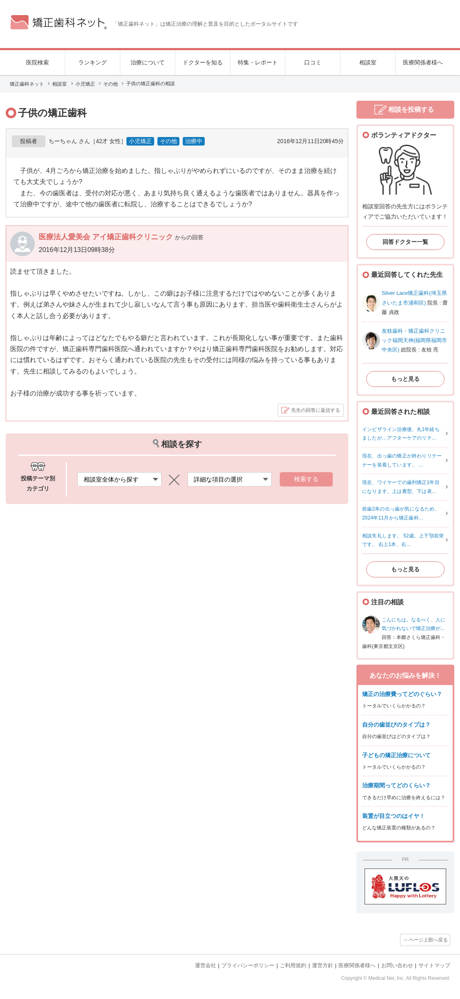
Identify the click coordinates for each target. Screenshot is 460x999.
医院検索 (37, 62)
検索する (306, 478)
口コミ (312, 62)
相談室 (367, 62)
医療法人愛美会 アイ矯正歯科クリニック (107, 237)
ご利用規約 (293, 965)
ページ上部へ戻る (428, 940)
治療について (147, 62)
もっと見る (405, 379)
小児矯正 (140, 141)
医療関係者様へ (423, 62)
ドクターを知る (203, 62)
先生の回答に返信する (315, 410)
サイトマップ (434, 965)
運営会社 (205, 965)
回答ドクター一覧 (405, 242)
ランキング (92, 62)
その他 (168, 141)
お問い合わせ (397, 965)
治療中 (193, 141)
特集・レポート (258, 62)
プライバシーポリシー (247, 965)
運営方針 (322, 965)
